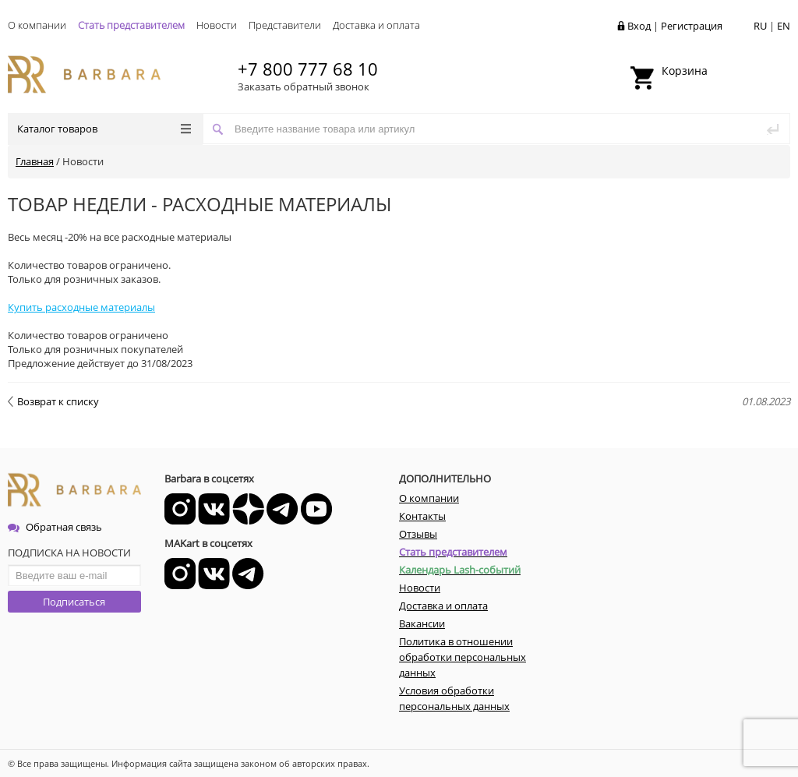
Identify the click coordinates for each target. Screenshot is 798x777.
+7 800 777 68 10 (308, 68)
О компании (37, 25)
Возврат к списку (53, 401)
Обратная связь (55, 527)
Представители (285, 25)
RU (760, 26)
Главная (35, 161)
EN (783, 26)
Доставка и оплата (376, 25)
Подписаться (74, 602)
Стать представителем (131, 25)
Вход (639, 26)
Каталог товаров (104, 129)
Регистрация (691, 26)
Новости (216, 25)
